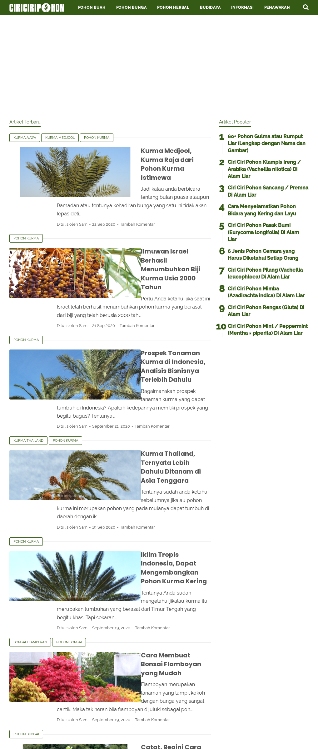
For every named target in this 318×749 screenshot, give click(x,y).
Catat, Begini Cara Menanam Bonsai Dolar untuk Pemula (149, 630)
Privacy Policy (145, 724)
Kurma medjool (60, 138)
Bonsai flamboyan (30, 538)
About (177, 724)
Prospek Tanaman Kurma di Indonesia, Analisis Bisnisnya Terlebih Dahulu (137, 317)
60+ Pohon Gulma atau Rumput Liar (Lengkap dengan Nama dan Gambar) (267, 143)
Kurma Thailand (28, 380)
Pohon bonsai (69, 538)
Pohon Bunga (131, 7)
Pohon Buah (92, 7)
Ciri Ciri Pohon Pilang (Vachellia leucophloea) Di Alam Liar (265, 273)
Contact (204, 724)
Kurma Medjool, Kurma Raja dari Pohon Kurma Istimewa (143, 155)
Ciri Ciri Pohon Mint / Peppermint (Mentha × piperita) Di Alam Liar (268, 329)
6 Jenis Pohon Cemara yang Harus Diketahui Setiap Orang (263, 254)
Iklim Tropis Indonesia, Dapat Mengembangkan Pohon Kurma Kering (142, 476)
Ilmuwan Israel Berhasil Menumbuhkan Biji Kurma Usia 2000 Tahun (148, 234)
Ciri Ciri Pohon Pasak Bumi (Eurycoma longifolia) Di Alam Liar (263, 232)
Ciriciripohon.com (172, 739)
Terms (112, 724)
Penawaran (277, 7)
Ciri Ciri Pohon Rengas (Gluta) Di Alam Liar (266, 310)
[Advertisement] (159, 65)
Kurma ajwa (24, 138)
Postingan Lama (189, 689)
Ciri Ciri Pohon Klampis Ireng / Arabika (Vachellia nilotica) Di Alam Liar (264, 169)
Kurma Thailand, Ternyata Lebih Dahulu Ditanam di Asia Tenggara (145, 397)
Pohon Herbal (173, 7)
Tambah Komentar (171, 198)
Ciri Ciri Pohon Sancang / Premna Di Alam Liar (268, 191)
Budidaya (210, 7)
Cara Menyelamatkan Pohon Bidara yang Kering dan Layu (262, 210)
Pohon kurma (96, 138)
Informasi (242, 7)
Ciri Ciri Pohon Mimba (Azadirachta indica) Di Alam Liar (266, 292)
